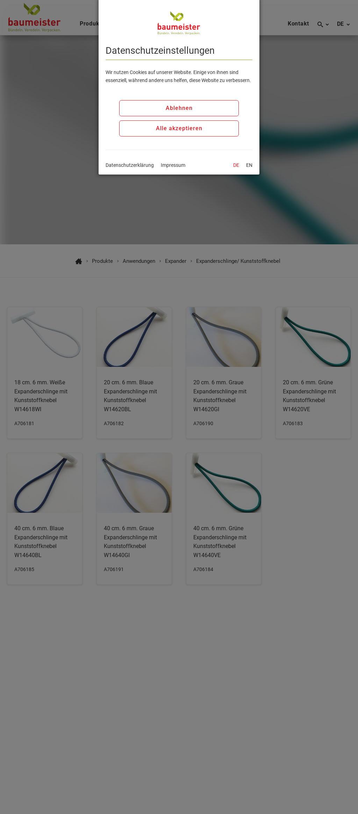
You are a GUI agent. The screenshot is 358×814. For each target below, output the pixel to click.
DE (236, 165)
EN (249, 165)
